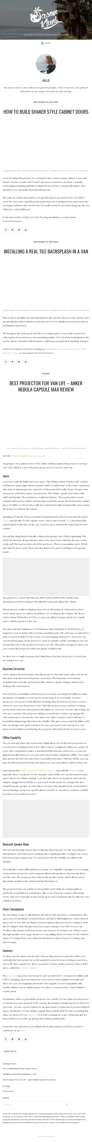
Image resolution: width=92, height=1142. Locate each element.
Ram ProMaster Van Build (46, 102)
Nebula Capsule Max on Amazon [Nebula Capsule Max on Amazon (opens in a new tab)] (27, 455)
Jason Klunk (49, 1136)
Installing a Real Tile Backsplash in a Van (46, 251)
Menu (46, 43)
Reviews (46, 373)
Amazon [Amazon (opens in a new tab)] (31, 1014)
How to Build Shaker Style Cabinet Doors (46, 111)
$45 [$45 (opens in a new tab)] (67, 520)
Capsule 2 (12, 975)
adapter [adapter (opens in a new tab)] (73, 770)
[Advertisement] (46, 577)
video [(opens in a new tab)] (23, 1030)
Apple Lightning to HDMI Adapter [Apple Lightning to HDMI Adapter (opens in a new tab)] (37, 770)
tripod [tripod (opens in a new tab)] (6, 520)
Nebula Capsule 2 (29, 967)
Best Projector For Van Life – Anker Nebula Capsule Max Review (46, 386)
